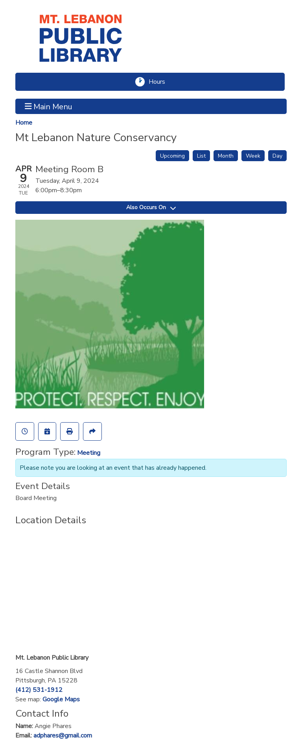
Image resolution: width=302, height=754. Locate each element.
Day (277, 156)
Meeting (88, 453)
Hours (160, 81)
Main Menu (49, 106)
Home (23, 122)
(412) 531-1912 (39, 690)
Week (253, 156)
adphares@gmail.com (62, 735)
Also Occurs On (151, 207)
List (201, 156)
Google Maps (61, 699)
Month (226, 156)
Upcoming (172, 156)
